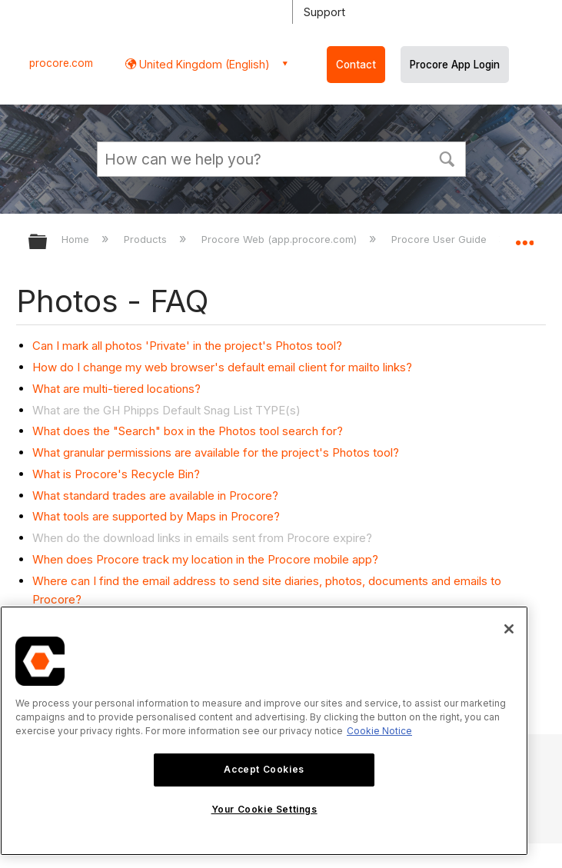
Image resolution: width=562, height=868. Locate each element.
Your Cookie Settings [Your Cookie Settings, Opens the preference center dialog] (264, 809)
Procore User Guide (440, 239)
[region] (264, 731)
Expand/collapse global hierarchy (47, 242)
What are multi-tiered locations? (116, 388)
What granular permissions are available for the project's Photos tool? (215, 452)
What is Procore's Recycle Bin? (116, 474)
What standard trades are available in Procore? (155, 495)
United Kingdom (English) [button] (203, 64)
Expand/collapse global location (524, 237)
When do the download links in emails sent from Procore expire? (202, 537)
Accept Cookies (264, 769)
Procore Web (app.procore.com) (280, 239)
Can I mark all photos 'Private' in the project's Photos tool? (187, 345)
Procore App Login (455, 64)
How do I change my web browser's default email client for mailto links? (222, 367)
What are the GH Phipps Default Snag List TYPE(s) (166, 410)
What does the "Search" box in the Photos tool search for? (187, 431)
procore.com (61, 63)
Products (147, 239)
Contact (356, 64)
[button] (447, 157)
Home (77, 239)
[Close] (509, 629)
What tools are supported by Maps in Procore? (156, 516)
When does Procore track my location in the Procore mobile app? (205, 559)
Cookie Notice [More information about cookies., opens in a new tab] (379, 731)
